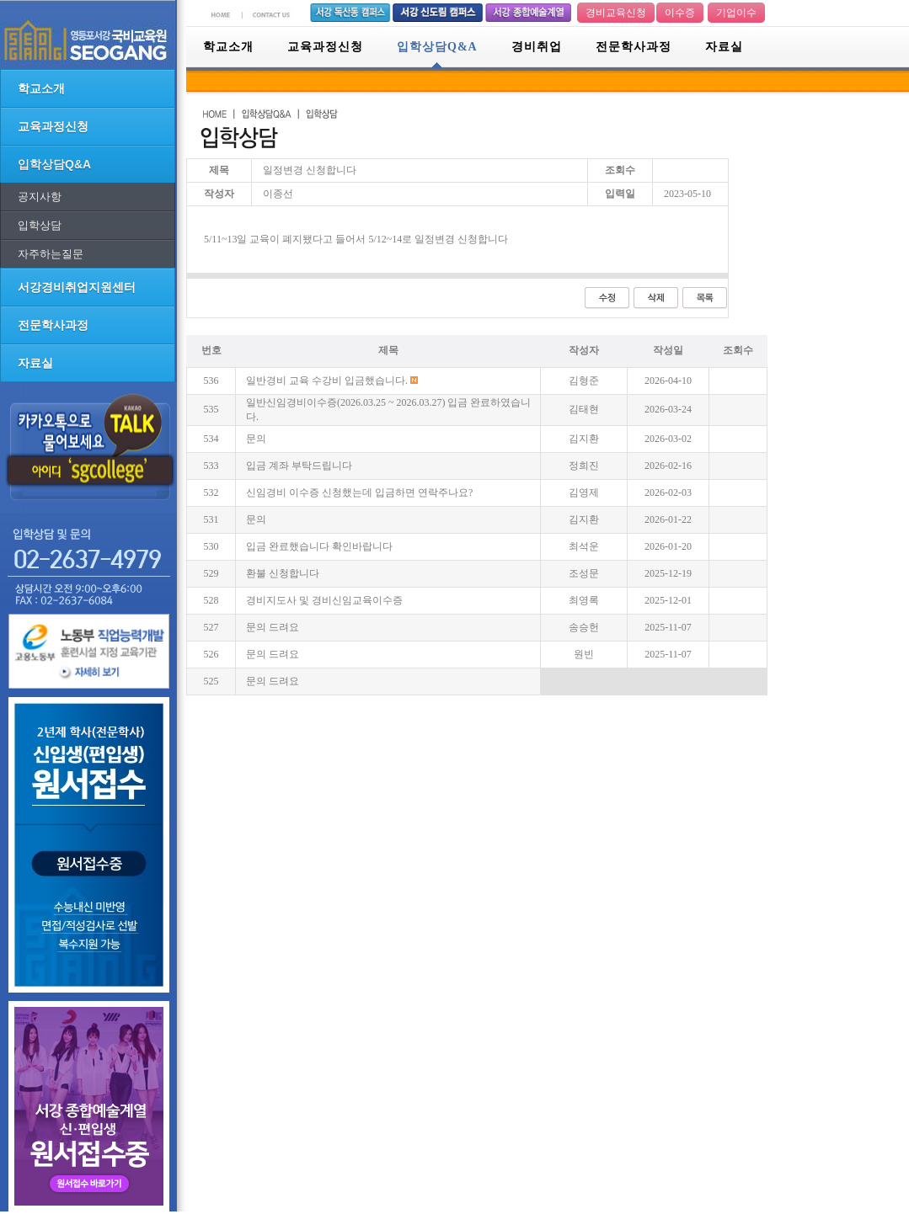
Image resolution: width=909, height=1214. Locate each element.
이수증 (680, 13)
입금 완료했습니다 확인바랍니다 (319, 546)
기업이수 (736, 13)
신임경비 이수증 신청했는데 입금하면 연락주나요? (359, 492)
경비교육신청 (616, 13)
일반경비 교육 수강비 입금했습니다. (327, 380)
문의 (256, 439)
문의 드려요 (272, 627)
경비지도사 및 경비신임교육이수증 (324, 600)
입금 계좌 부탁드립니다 (299, 465)
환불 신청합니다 (282, 573)
